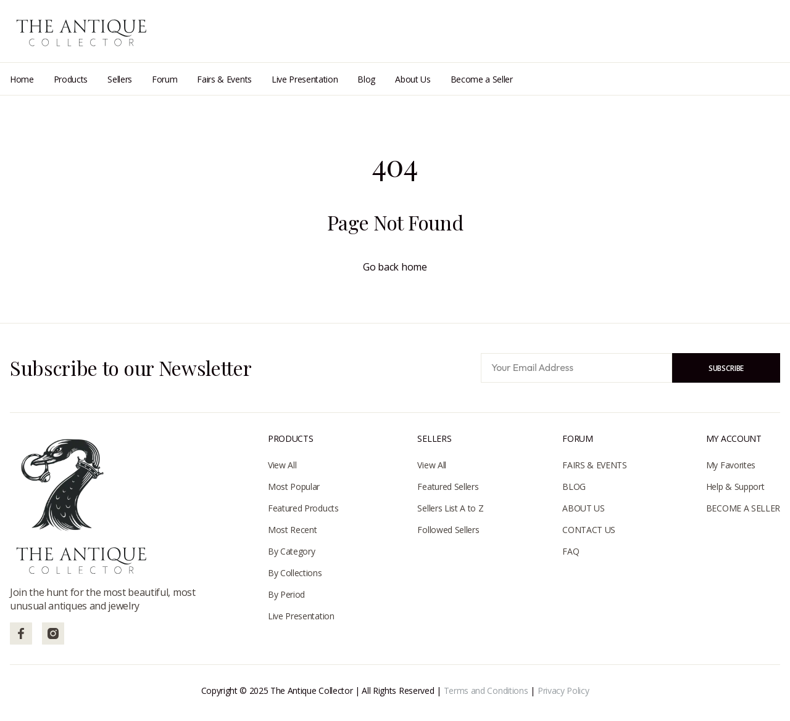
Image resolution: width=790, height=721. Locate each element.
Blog (366, 79)
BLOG (574, 486)
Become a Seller (482, 79)
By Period (286, 594)
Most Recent (292, 530)
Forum (164, 79)
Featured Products (303, 508)
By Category (291, 551)
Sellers (119, 79)
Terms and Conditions (486, 690)
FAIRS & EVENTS (594, 465)
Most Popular (294, 486)
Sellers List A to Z (450, 508)
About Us (412, 79)
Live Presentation (305, 79)
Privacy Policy (563, 690)
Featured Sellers (447, 486)
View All (282, 465)
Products (71, 79)
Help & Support (735, 486)
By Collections (295, 573)
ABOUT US (583, 508)
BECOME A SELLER (743, 508)
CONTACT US (588, 530)
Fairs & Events (224, 79)
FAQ (570, 551)
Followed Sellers (448, 530)
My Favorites (730, 465)
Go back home (394, 267)
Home (22, 79)
